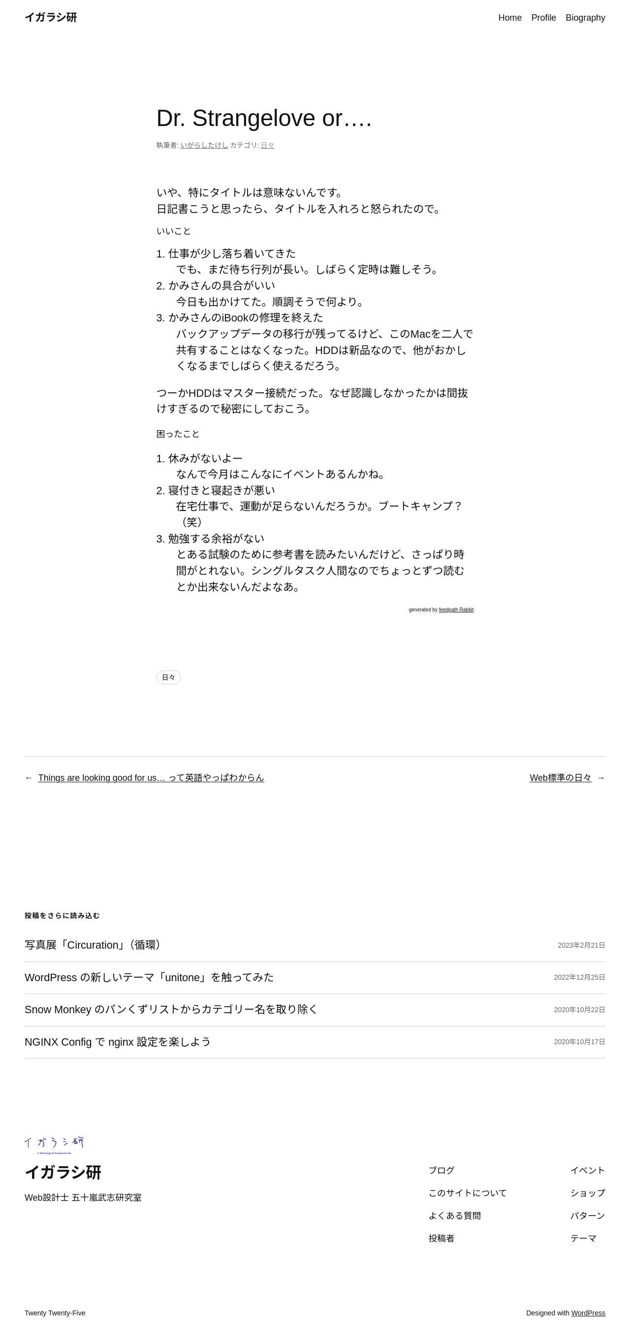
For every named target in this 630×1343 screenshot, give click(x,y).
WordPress (588, 1313)
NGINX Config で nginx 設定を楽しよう (118, 1042)
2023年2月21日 (581, 945)
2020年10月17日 (579, 1042)
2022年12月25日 (579, 977)
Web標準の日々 (561, 778)
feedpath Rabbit (456, 609)
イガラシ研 (51, 17)
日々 (268, 145)
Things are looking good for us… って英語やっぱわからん (151, 778)
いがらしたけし (204, 145)
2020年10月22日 (579, 1010)
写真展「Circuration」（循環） (95, 945)
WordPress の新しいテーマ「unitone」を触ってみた (149, 978)
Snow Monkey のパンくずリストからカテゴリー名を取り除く (171, 1010)
